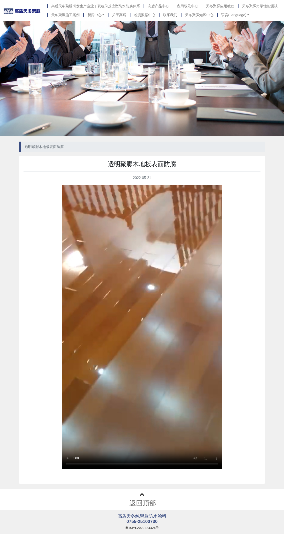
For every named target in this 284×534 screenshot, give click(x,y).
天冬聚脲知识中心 (199, 15)
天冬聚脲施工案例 (65, 15)
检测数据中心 (144, 15)
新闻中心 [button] (94, 15)
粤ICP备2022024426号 (142, 528)
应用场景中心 (187, 6)
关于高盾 (119, 15)
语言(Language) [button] (234, 15)
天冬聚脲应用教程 (220, 6)
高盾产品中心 (158, 6)
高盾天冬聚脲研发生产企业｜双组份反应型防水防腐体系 (95, 6)
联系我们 (170, 15)
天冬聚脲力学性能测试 (260, 6)
